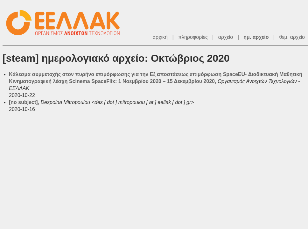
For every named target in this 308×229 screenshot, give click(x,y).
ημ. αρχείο (256, 37)
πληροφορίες (193, 37)
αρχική (160, 37)
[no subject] (23, 102)
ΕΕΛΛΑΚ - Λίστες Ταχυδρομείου (66, 22)
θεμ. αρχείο (292, 37)
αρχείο (225, 37)
